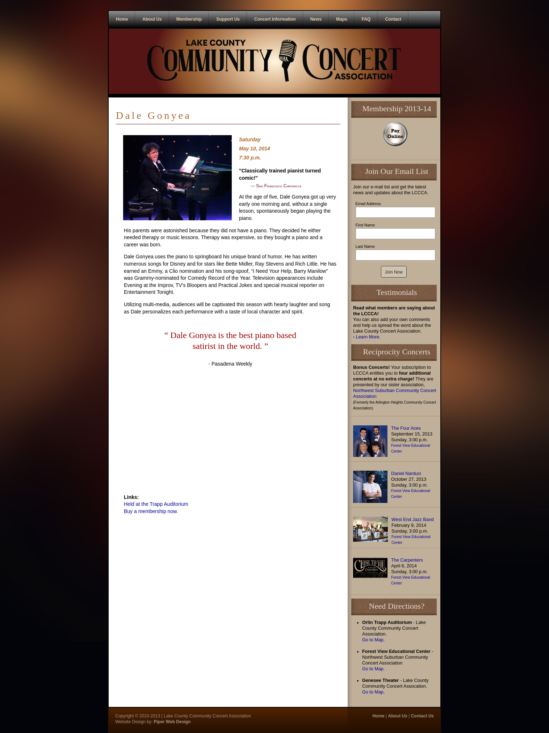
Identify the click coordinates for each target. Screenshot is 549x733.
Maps (341, 19)
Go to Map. (373, 668)
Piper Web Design (171, 721)
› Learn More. (367, 337)
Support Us (228, 19)
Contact (393, 19)
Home (122, 19)
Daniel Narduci (406, 473)
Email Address (368, 203)
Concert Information (275, 19)
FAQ (366, 19)
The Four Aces (406, 428)
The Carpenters (407, 560)
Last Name (365, 246)
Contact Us (422, 716)
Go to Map (373, 639)
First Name (365, 225)
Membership (189, 19)
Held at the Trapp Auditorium (156, 504)
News (316, 19)
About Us (152, 19)
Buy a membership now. (151, 511)
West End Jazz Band (412, 519)
